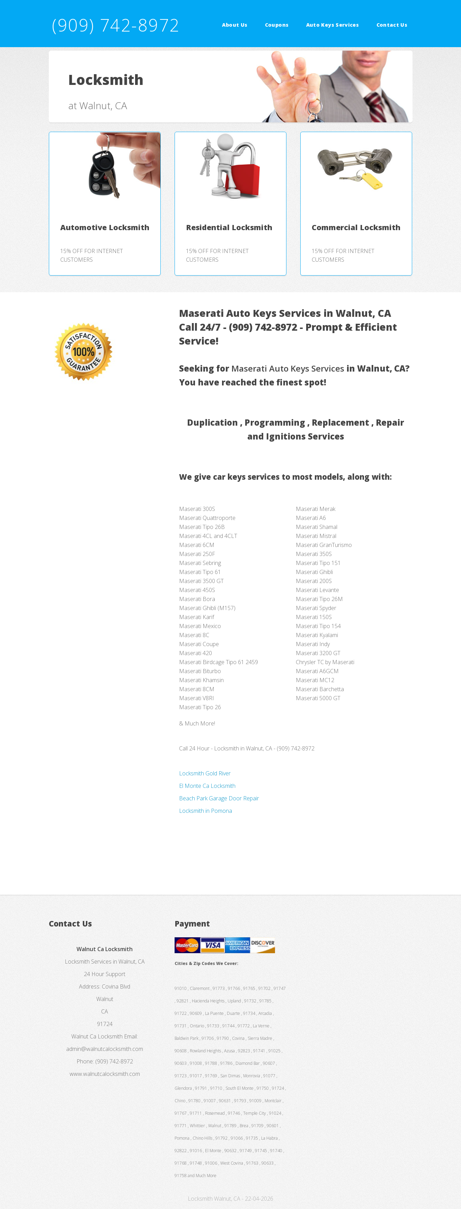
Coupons (277, 24)
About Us (234, 24)
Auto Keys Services (332, 24)
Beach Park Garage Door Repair (219, 798)
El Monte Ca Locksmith (207, 786)
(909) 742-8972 (116, 25)
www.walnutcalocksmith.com (105, 1074)
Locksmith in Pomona (205, 811)
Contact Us (392, 24)
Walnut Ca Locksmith (97, 1036)
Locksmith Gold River (205, 773)
